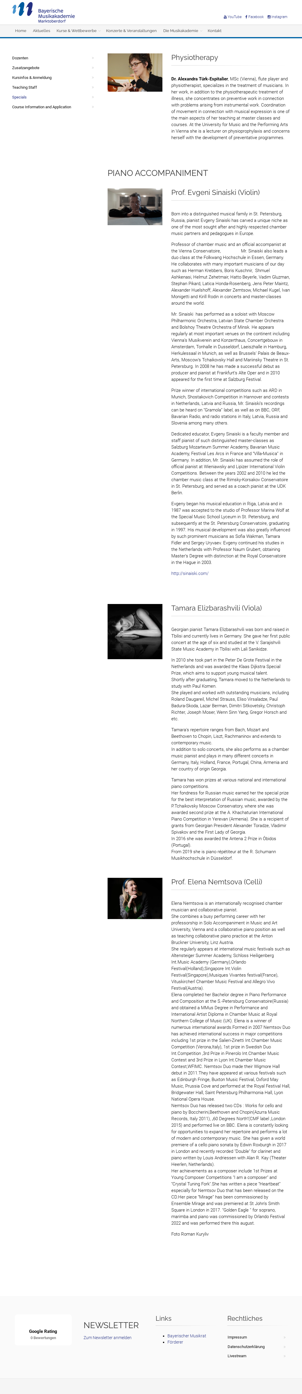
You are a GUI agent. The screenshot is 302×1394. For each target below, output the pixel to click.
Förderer (175, 1342)
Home (20, 30)
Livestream (237, 1356)
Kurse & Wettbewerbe (77, 30)
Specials (19, 97)
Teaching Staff (24, 87)
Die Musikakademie (180, 30)
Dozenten (20, 58)
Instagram (277, 17)
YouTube (233, 17)
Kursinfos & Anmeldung (32, 77)
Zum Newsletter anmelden (108, 1337)
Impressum (237, 1337)
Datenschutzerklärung (246, 1346)
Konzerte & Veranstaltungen (131, 30)
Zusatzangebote (25, 68)
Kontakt (214, 30)
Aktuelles (41, 30)
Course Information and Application (41, 107)
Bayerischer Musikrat (186, 1335)
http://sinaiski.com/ (190, 573)
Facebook (254, 17)
